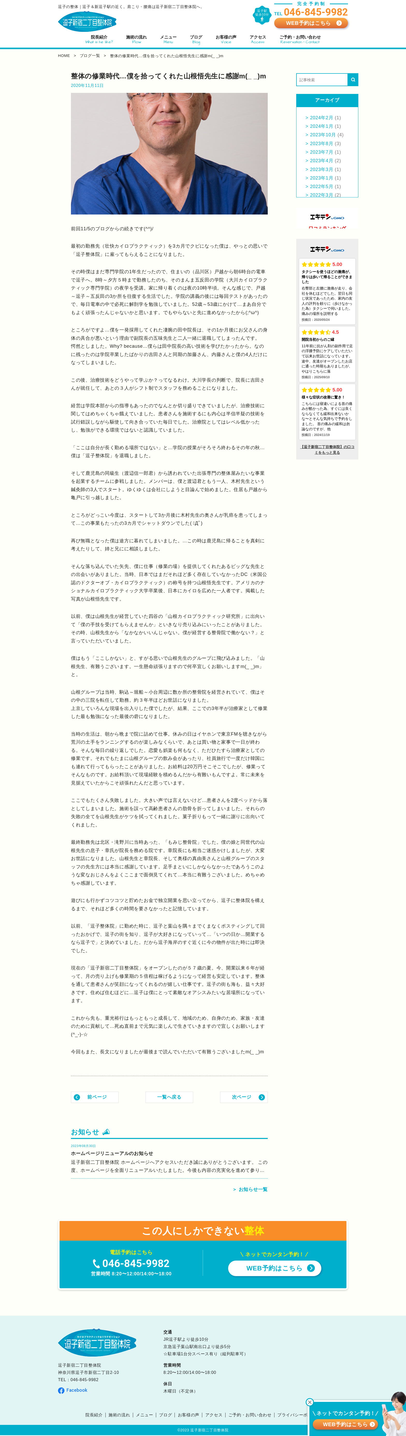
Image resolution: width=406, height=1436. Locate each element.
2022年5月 (322, 186)
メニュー (144, 1415)
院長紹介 (94, 1415)
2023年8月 (322, 143)
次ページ (241, 1097)
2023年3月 (322, 169)
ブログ (165, 1415)
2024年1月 (322, 126)
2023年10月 (323, 134)
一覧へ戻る (169, 1097)
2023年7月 (322, 152)
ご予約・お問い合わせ (250, 1415)
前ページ (97, 1097)
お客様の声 (189, 1415)
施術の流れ (119, 1415)
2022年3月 (322, 195)
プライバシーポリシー (299, 1415)
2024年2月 (322, 117)
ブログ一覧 (91, 56)
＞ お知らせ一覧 (250, 1190)
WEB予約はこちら (308, 23)
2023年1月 (322, 178)
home (64, 56)
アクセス (214, 1415)
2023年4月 (322, 160)
